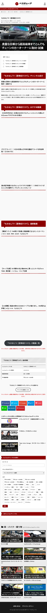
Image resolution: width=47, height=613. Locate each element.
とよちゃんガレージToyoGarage (32, 543)
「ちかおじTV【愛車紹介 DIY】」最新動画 (13, 67)
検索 (5, 505)
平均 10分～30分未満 (10, 22)
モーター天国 (4, 543)
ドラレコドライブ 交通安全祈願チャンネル (31, 418)
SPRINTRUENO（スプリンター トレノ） (11, 596)
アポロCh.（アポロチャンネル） (28, 430)
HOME (4, 11)
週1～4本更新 (26, 22)
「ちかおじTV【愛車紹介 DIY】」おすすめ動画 (14, 64)
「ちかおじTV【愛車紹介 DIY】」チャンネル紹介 (14, 61)
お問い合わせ (16, 605)
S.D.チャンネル (28, 596)
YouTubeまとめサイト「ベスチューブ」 (28, 608)
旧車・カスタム (19, 22)
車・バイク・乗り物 (12, 11)
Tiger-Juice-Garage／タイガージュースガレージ (32, 443)
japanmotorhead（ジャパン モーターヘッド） (11, 561)
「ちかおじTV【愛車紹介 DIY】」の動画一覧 (23, 342)
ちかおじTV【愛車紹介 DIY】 (26, 11)
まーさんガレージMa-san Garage (32, 579)
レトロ (4, 22)
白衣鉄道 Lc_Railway (29, 560)
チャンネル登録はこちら (23, 388)
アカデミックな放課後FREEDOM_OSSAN (11, 579)
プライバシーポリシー (28, 605)
